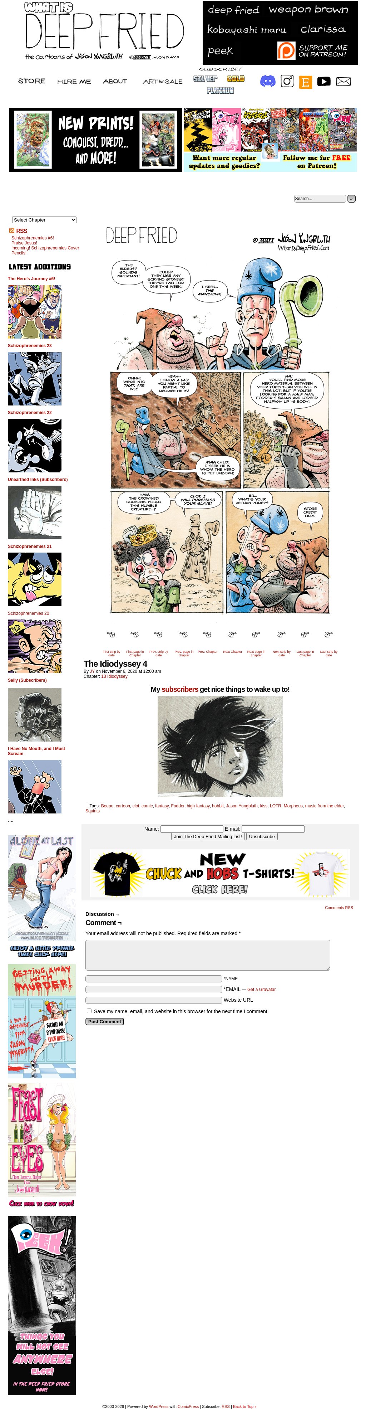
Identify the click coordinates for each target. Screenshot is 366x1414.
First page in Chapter (135, 653)
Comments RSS (339, 907)
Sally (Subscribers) (27, 680)
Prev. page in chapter (184, 653)
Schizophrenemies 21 (30, 546)
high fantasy (198, 805)
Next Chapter (232, 651)
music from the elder (324, 805)
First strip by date (111, 653)
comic (147, 805)
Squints (92, 810)
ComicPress (188, 1406)
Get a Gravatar (261, 989)
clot (136, 805)
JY (92, 671)
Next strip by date (282, 653)
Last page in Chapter (305, 653)
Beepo (107, 805)
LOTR (275, 805)
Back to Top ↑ (245, 1406)
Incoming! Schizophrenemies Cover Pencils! (45, 251)
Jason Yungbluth (242, 805)
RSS (21, 231)
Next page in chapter (256, 653)
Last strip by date (329, 653)
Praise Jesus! (24, 243)
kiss (264, 805)
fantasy (162, 805)
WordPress (158, 1406)
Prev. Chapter (208, 651)
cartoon (123, 805)
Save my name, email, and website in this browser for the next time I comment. (181, 1011)
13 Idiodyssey (114, 676)
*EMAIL (250, 989)
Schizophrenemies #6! (32, 237)
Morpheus (293, 805)
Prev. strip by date (158, 653)
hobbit (218, 805)
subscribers (180, 689)
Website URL (238, 1000)
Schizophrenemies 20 (28, 613)
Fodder (177, 805)
